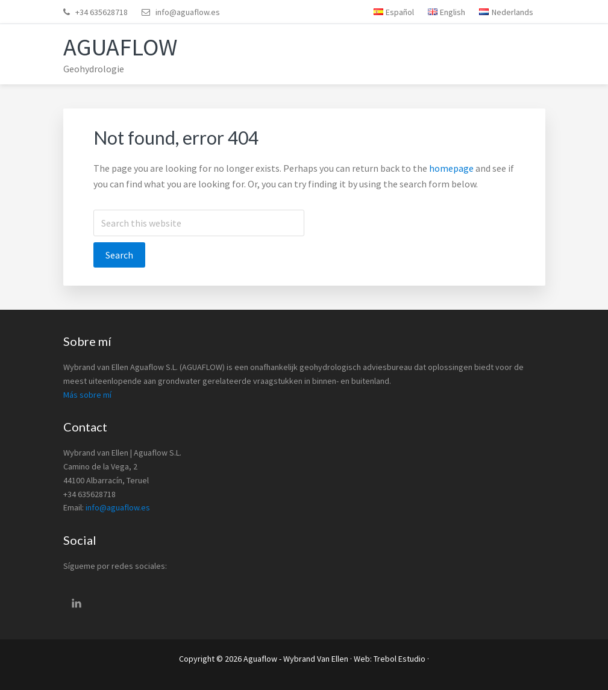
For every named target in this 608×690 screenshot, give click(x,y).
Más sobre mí (87, 394)
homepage (451, 168)
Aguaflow (120, 47)
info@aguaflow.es (187, 12)
